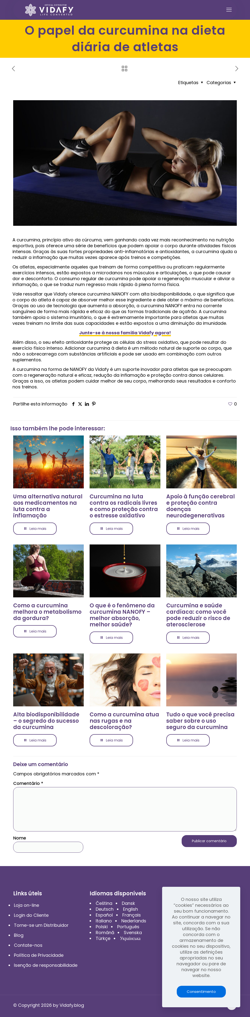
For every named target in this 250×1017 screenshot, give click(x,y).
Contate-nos (28, 945)
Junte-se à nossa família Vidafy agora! (125, 333)
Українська (130, 938)
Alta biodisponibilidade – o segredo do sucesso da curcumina (46, 721)
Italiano (104, 921)
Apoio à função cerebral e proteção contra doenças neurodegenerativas (200, 506)
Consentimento (201, 991)
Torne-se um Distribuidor (41, 925)
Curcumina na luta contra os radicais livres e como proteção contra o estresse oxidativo (124, 506)
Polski (102, 927)
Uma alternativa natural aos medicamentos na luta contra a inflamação (48, 506)
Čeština (104, 903)
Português (128, 927)
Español (104, 915)
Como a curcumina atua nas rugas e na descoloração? (124, 721)
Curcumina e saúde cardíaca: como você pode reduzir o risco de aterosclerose (198, 615)
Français (131, 915)
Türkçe (103, 938)
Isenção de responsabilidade (45, 965)
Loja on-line (26, 905)
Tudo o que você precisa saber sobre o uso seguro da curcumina (200, 721)
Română (105, 932)
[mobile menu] (229, 10)
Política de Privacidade (38, 955)
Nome (19, 838)
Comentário (28, 783)
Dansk (128, 903)
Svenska (133, 932)
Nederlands (133, 921)
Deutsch (105, 909)
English (130, 909)
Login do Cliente (31, 915)
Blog (18, 935)
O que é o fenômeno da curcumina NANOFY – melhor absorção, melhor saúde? (122, 615)
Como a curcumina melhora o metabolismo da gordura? (47, 612)
